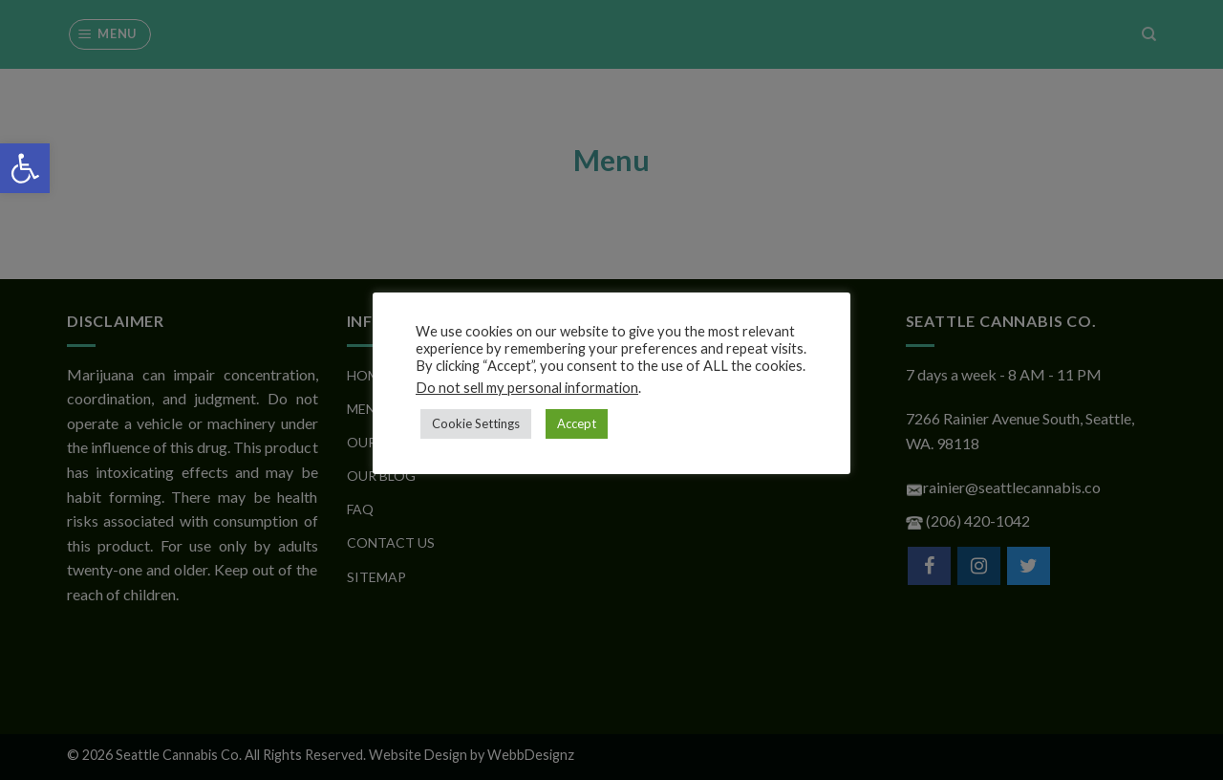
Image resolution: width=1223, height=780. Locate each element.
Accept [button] (576, 423)
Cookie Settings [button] (476, 423)
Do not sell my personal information (527, 387)
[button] (25, 168)
